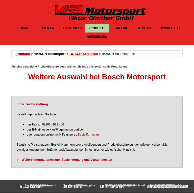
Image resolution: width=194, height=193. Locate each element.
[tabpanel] (98, 53)
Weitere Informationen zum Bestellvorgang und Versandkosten (67, 160)
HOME (24, 28)
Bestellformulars (89, 134)
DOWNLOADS (170, 28)
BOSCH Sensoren (83, 54)
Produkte (22, 54)
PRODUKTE (96, 28)
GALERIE (121, 28)
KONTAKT (145, 28)
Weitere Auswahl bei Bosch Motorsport (97, 77)
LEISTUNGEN (72, 28)
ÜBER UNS (49, 28)
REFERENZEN (97, 37)
